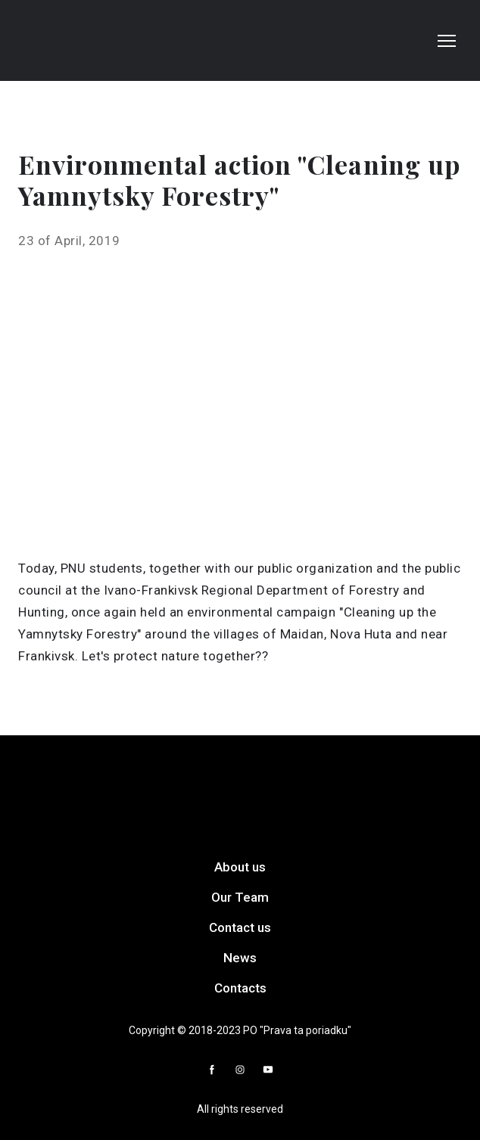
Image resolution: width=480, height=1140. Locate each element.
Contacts (240, 988)
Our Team (240, 897)
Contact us (240, 927)
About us (240, 866)
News (240, 957)
